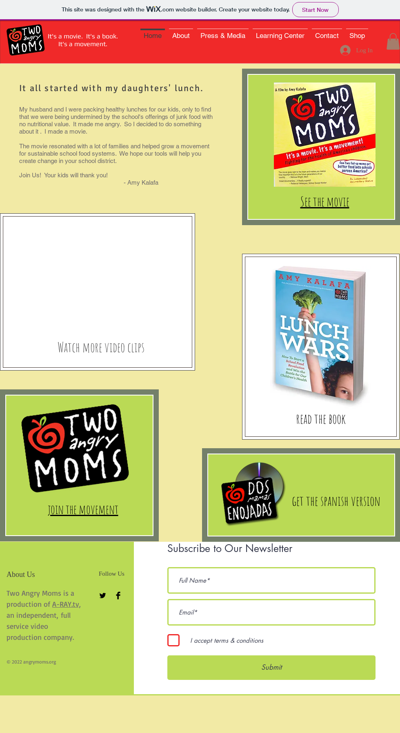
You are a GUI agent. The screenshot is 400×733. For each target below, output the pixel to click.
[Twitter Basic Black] (103, 595)
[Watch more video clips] (101, 347)
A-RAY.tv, (66, 603)
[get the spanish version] (336, 500)
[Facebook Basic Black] (118, 595)
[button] (393, 41)
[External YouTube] (97, 272)
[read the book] (320, 418)
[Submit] (271, 667)
